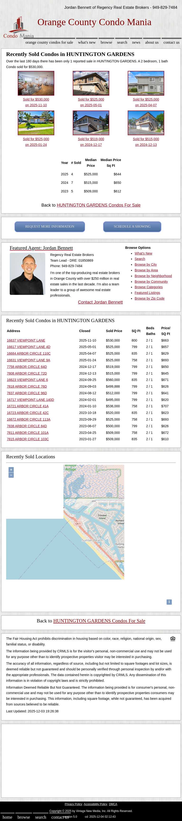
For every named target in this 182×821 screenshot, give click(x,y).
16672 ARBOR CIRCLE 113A (28, 419)
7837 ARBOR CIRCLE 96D (27, 393)
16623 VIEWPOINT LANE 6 (27, 380)
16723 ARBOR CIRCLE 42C (28, 413)
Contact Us (172, 42)
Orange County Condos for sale (49, 42)
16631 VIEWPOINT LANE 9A (28, 360)
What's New (87, 42)
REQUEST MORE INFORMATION (49, 226)
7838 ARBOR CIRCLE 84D (27, 426)
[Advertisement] (91, 759)
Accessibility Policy (95, 804)
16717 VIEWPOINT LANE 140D (30, 400)
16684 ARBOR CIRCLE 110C (28, 353)
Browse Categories (149, 287)
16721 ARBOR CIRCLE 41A (28, 406)
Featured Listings (147, 293)
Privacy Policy (73, 804)
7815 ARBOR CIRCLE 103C (28, 439)
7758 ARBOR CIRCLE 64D (27, 367)
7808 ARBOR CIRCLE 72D (27, 373)
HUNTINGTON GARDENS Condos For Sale (99, 205)
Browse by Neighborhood (153, 276)
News (136, 42)
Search (122, 42)
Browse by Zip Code (149, 298)
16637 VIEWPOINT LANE (26, 340)
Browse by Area (146, 270)
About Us (152, 42)
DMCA (113, 804)
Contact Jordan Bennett (100, 302)
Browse (106, 42)
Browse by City (146, 264)
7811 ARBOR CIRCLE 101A (28, 433)
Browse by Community (151, 281)
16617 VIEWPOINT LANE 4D (28, 347)
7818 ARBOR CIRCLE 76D (27, 386)
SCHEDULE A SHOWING (132, 226)
